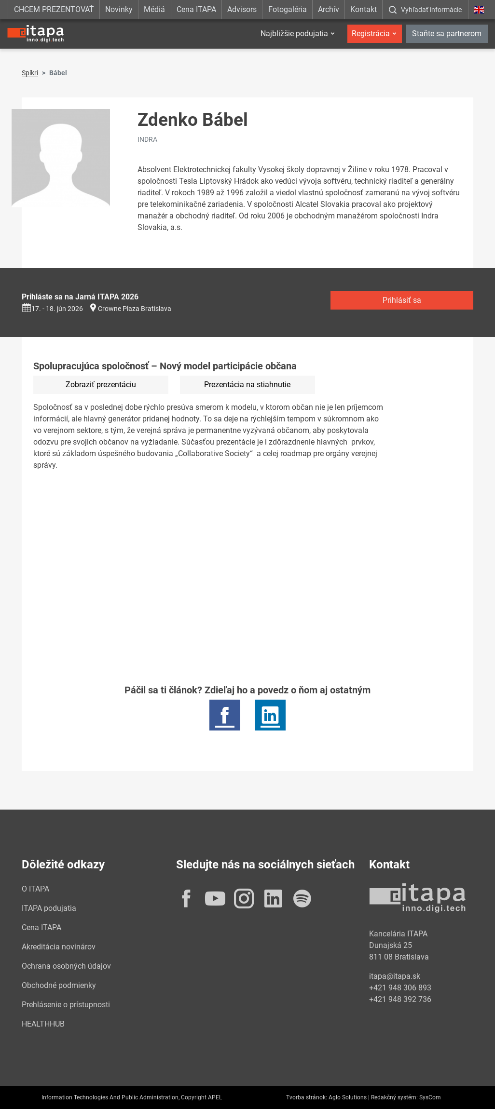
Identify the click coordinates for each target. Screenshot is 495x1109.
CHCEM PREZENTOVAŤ (54, 9)
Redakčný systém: (394, 1097)
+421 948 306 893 (400, 987)
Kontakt (363, 9)
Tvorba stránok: (306, 1097)
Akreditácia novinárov (59, 946)
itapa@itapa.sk (394, 976)
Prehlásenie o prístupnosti (66, 1004)
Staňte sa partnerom (446, 33)
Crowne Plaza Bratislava (134, 308)
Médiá (154, 9)
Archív (328, 9)
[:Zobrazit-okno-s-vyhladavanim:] (425, 9)
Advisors (242, 9)
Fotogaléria (287, 9)
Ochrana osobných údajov (66, 966)
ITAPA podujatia (49, 908)
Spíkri (30, 73)
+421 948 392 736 (400, 999)
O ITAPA (35, 888)
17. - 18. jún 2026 (52, 308)
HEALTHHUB (43, 1023)
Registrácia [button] (371, 33)
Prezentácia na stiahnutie (247, 384)
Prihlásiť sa (402, 300)
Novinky (119, 9)
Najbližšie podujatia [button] (294, 33)
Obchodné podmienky (59, 985)
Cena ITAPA (196, 9)
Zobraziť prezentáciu (101, 384)
